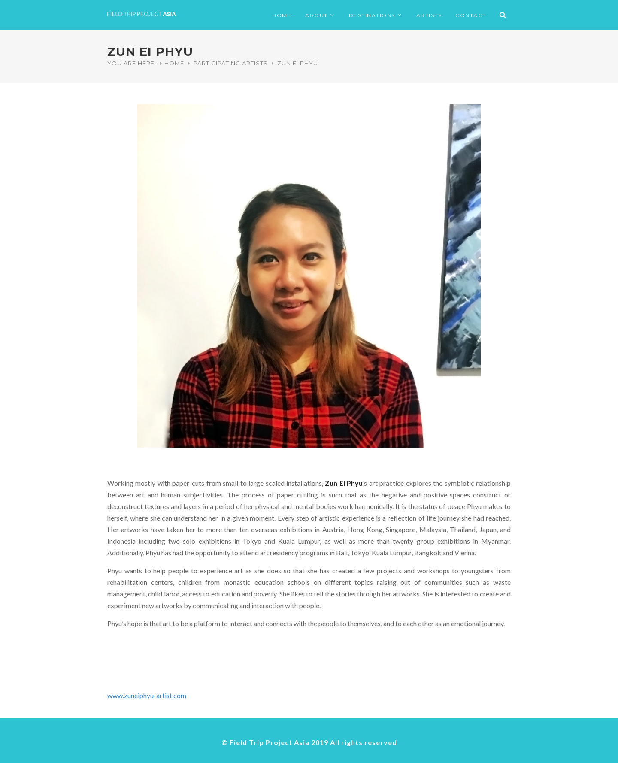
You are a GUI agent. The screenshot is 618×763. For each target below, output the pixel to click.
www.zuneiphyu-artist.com (146, 695)
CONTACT (470, 15)
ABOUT (316, 15)
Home (174, 63)
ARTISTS (429, 15)
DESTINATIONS (372, 15)
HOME (281, 15)
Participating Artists (231, 63)
